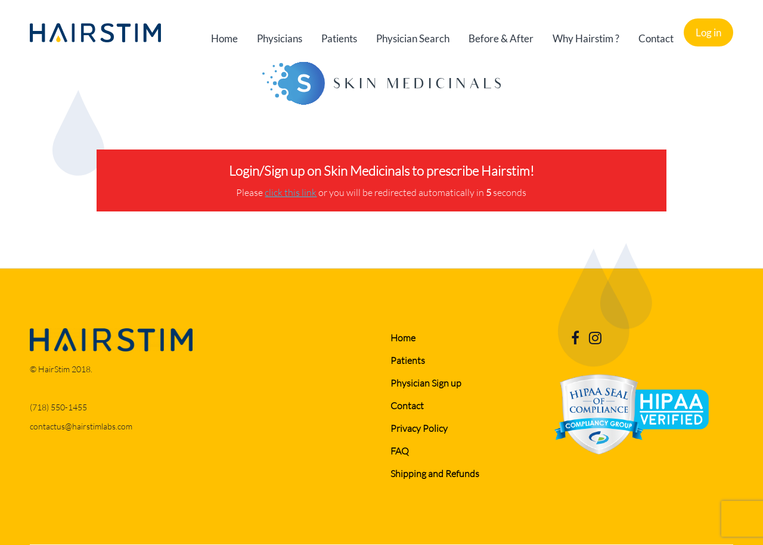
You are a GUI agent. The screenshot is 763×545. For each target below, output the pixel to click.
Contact (656, 38)
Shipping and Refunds (434, 473)
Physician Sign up (425, 382)
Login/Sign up (268, 171)
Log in (708, 32)
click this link (291, 192)
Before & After (501, 38)
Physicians (279, 38)
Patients (339, 38)
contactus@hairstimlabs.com (81, 426)
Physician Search (412, 38)
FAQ (399, 450)
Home (224, 38)
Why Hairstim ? (586, 38)
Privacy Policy (419, 428)
